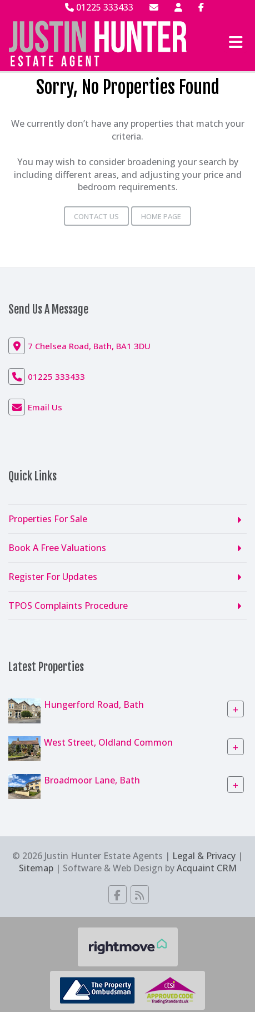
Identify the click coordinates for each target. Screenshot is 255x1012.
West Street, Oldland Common (108, 742)
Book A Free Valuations (57, 548)
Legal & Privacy (204, 856)
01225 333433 (99, 7)
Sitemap (36, 868)
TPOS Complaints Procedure (68, 605)
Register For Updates (52, 577)
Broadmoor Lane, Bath (92, 780)
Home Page (161, 216)
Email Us (45, 407)
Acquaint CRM (207, 868)
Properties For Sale (47, 519)
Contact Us (96, 216)
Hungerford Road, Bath (94, 704)
